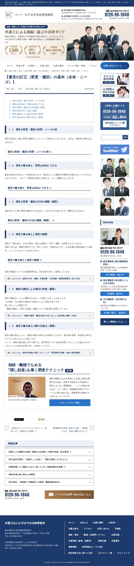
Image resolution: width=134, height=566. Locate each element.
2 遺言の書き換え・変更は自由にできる (26, 104)
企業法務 (115, 535)
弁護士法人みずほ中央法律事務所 (25, 523)
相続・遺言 (12, 71)
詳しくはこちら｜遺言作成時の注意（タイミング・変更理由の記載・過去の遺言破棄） (45, 353)
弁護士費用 (58, 66)
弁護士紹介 (45, 66)
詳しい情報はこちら (113, 322)
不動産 (118, 528)
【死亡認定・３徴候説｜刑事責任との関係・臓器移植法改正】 (34, 482)
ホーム (10, 66)
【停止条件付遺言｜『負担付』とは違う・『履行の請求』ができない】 (38, 459)
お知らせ (84, 522)
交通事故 (115, 541)
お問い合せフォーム (113, 66)
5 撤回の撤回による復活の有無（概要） (26, 114)
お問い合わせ (103, 528)
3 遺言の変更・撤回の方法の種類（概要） (27, 107)
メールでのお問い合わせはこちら (73, 494)
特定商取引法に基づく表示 (80, 553)
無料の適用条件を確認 (33, 57)
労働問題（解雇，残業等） (80, 541)
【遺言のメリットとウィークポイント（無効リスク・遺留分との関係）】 (29, 429)
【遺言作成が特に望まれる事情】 (22, 474)
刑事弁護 (102, 541)
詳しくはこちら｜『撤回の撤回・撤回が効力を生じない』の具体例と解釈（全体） (43, 316)
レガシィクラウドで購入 (69, 403)
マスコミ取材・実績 (76, 66)
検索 (125, 137)
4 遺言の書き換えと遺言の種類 (23, 111)
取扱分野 (20, 66)
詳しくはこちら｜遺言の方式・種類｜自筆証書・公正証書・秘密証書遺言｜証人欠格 (44, 278)
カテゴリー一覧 (105, 553)
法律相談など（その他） (93, 547)
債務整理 (72, 547)
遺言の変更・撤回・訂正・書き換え (36, 71)
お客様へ (32, 66)
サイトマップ (123, 553)
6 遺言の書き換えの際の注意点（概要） (26, 117)
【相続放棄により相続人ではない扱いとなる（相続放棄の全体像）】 (37, 467)
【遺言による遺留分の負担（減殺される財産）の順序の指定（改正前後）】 (40, 452)
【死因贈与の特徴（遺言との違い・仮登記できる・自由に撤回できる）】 (70, 429)
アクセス (93, 66)
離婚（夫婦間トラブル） (95, 535)
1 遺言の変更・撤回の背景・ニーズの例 (26, 101)
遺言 (20, 71)
